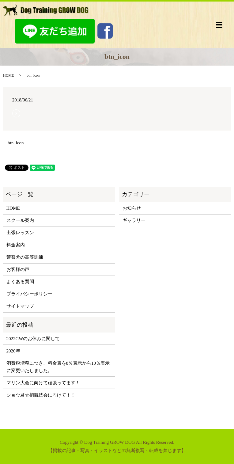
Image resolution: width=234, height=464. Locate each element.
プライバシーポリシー (29, 293)
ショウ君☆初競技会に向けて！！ (40, 395)
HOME (8, 75)
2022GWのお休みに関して (33, 338)
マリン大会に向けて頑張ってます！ (43, 382)
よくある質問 (20, 281)
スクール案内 (20, 220)
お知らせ (132, 208)
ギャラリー (134, 220)
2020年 (13, 350)
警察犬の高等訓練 (24, 257)
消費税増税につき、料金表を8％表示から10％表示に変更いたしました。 (58, 367)
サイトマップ (20, 306)
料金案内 (15, 244)
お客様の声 (17, 269)
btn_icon (16, 142)
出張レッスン (20, 232)
